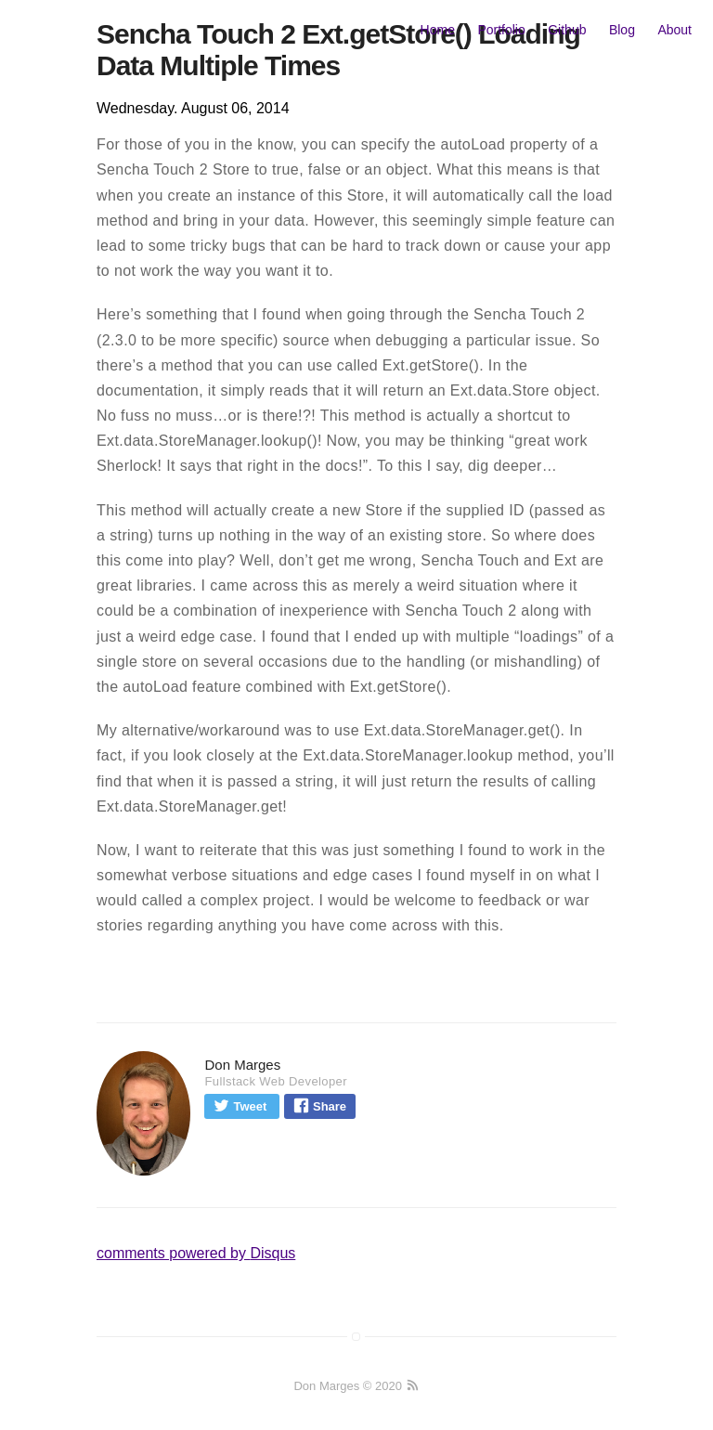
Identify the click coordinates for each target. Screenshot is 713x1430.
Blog (622, 29)
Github (567, 29)
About (674, 29)
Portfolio (501, 29)
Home (438, 29)
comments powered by (196, 1253)
